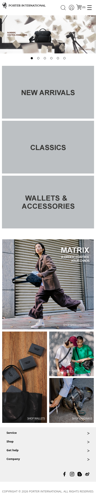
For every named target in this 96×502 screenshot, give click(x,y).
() (84, 7)
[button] (32, 58)
